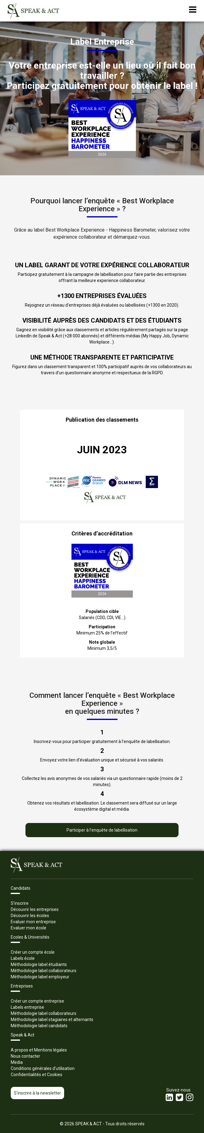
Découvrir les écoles (30, 915)
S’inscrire (20, 903)
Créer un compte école (33, 952)
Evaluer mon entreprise (33, 921)
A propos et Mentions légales (39, 1050)
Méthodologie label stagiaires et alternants (52, 1019)
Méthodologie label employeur (40, 976)
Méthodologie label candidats (39, 1025)
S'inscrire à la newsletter (37, 1093)
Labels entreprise (27, 1007)
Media (17, 1062)
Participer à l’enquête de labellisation (102, 830)
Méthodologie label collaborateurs (43, 970)
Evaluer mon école (28, 927)
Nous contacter (25, 1056)
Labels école (23, 958)
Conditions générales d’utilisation (43, 1068)
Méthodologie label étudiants (39, 964)
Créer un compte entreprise (37, 1001)
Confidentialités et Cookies (36, 1074)
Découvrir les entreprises (35, 909)
